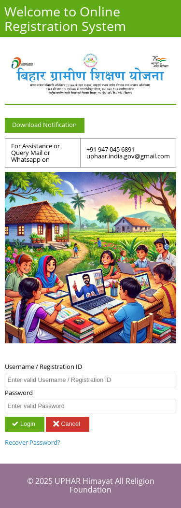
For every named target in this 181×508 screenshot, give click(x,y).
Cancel (67, 424)
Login (24, 424)
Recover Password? (32, 442)
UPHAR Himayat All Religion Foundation (104, 485)
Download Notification (44, 125)
